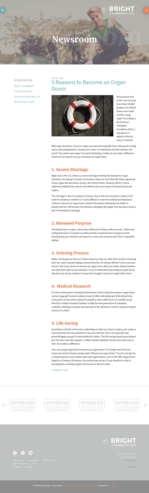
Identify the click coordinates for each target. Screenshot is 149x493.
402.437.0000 (130, 460)
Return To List (60, 370)
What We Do (33, 460)
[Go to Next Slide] (145, 405)
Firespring (112, 485)
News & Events (20, 463)
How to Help (49, 460)
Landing (29, 467)
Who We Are (18, 460)
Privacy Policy (70, 485)
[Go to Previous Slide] (3, 405)
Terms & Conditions (87, 485)
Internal (17, 467)
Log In (34, 463)
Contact (132, 467)
